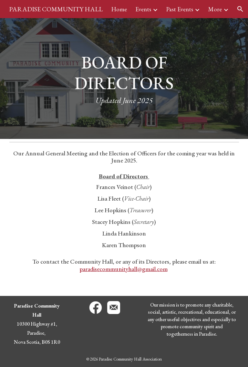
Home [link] (119, 9)
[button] (240, 9)
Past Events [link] (179, 9)
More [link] (215, 9)
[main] (124, 78)
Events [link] (143, 9)
